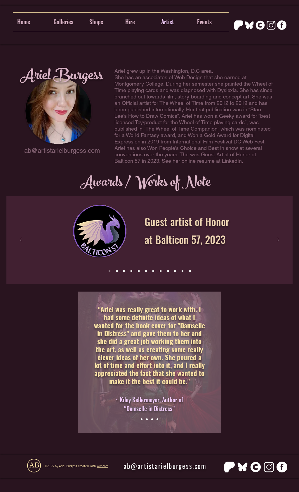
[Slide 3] (124, 271)
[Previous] (21, 240)
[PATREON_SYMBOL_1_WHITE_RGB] (238, 25)
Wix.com (102, 466)
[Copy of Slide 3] (157, 419)
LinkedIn (232, 161)
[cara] (260, 25)
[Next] (278, 240)
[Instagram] (271, 25)
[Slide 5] (131, 271)
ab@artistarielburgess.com (62, 150)
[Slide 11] (182, 271)
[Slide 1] (109, 271)
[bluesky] (249, 25)
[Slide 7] (153, 271)
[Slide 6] (139, 271)
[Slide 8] (160, 271)
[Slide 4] (146, 271)
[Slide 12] (190, 271)
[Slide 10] (175, 271)
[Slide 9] (168, 271)
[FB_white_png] (281, 25)
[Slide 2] (117, 271)
